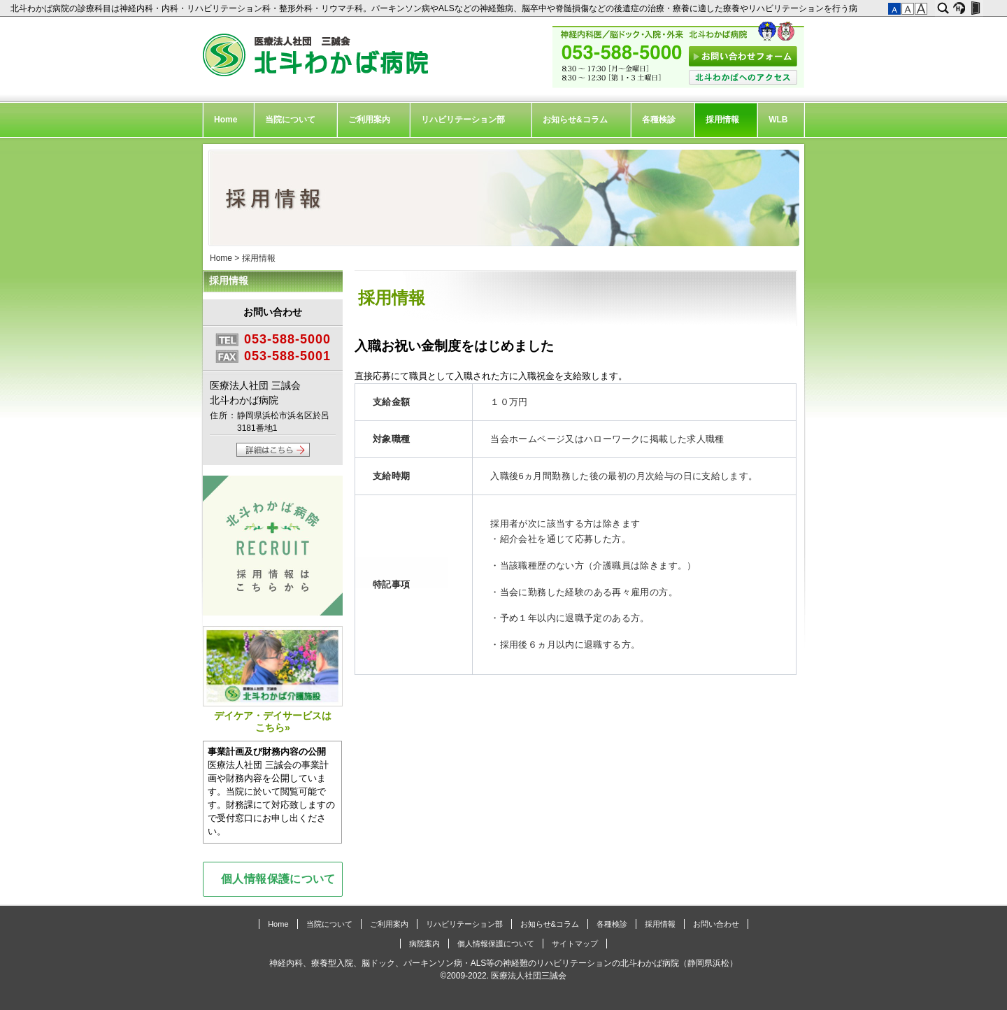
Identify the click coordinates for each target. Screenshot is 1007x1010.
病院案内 (424, 943)
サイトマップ (575, 943)
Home (225, 120)
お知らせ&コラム (575, 120)
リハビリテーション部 (463, 120)
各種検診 (659, 120)
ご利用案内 (369, 120)
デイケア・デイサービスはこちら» (273, 679)
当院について (290, 120)
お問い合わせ (716, 924)
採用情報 (722, 120)
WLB (778, 120)
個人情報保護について (278, 878)
